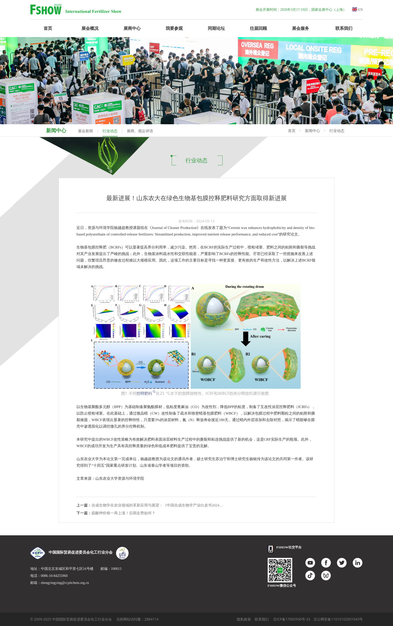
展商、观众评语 (140, 131)
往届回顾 (258, 28)
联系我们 (343, 28)
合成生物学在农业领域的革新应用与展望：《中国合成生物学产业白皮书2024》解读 (158, 505)
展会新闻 (85, 131)
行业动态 (110, 131)
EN (357, 10)
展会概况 (90, 28)
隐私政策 (244, 619)
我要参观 (174, 28)
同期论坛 (216, 28)
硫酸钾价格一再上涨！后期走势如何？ (123, 513)
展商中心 (132, 28)
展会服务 (300, 28)
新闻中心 (312, 131)
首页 (48, 28)
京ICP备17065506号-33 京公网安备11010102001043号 (318, 619)
